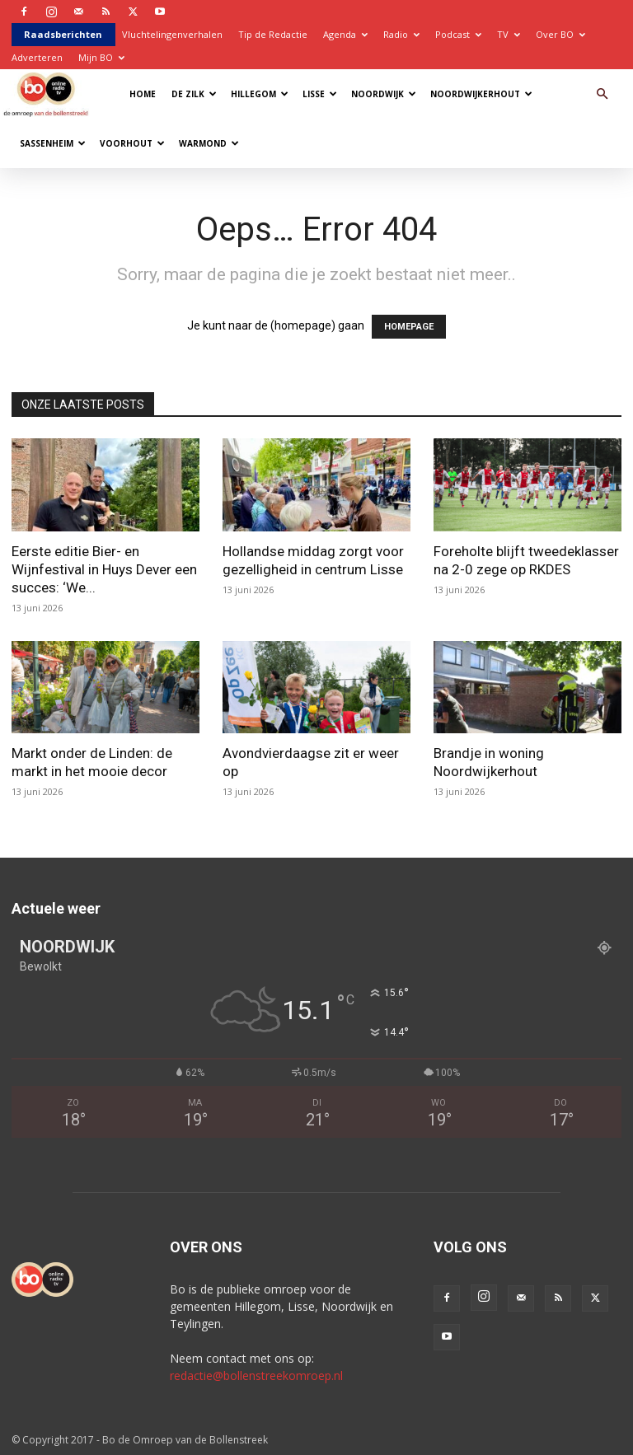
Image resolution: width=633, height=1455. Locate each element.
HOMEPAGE (409, 326)
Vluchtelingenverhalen (172, 34)
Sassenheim (53, 143)
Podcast (458, 34)
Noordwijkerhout (481, 94)
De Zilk (194, 94)
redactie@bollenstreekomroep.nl (256, 1375)
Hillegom (259, 94)
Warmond (209, 143)
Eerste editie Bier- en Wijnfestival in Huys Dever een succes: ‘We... (104, 569)
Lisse (319, 94)
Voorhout (132, 143)
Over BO (560, 34)
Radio (401, 34)
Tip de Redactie (272, 34)
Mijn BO (101, 57)
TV (508, 34)
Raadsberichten (63, 34)
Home (142, 94)
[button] (601, 94)
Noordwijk (383, 94)
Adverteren (37, 57)
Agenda (345, 34)
